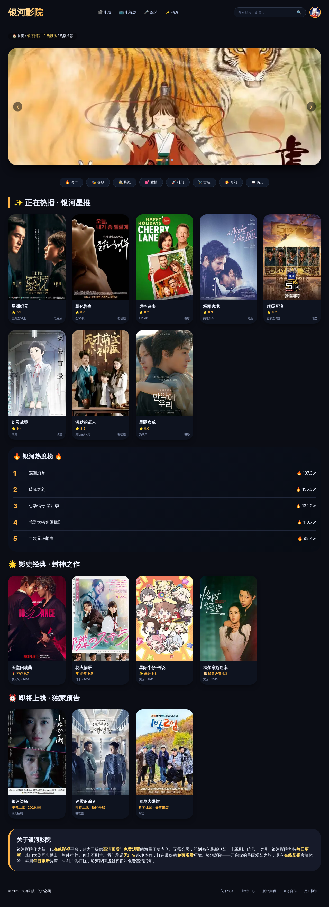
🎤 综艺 (151, 12)
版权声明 (269, 891)
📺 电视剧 (127, 12)
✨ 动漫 (172, 12)
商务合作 (290, 891)
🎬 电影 (105, 12)
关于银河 (227, 891)
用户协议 (310, 891)
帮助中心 (248, 891)
